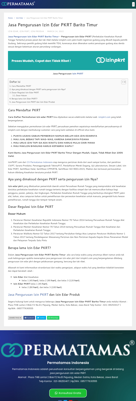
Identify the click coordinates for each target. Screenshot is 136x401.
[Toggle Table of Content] (122, 82)
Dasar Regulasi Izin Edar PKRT (25, 92)
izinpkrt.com (104, 116)
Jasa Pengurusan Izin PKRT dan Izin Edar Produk (33, 102)
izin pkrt (24, 31)
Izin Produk (37, 31)
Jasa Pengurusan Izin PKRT (28, 294)
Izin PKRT (77, 73)
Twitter (41, 318)
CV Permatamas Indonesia (40, 162)
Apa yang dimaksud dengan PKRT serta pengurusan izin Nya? (39, 89)
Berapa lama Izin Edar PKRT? (24, 98)
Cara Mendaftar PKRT (21, 86)
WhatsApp (53, 318)
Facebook (29, 318)
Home (10, 18)
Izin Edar (19, 18)
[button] (133, 4)
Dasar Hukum (21, 95)
